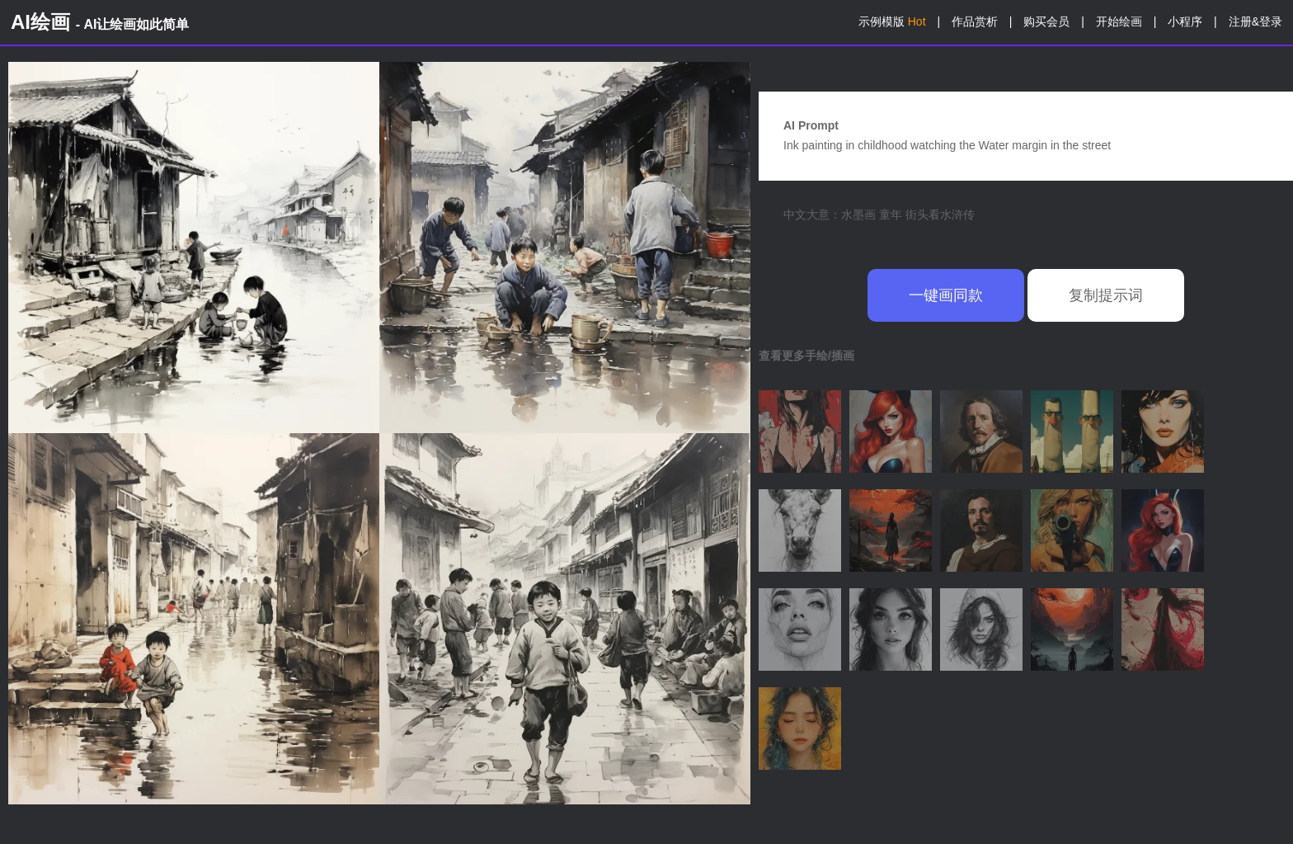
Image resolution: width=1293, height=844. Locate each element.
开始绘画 (1119, 21)
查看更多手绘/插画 (806, 355)
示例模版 (892, 21)
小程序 (1185, 21)
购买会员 (1046, 21)
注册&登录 (1255, 21)
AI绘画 (100, 22)
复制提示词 (1106, 295)
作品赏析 (975, 21)
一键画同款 (946, 295)
